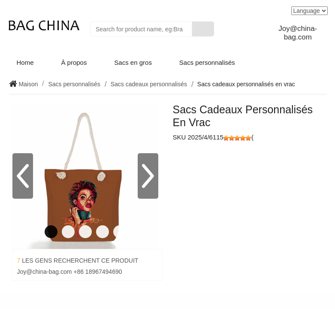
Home (25, 62)
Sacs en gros (133, 62)
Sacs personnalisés (207, 62)
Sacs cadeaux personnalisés (149, 84)
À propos (74, 62)
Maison (27, 84)
